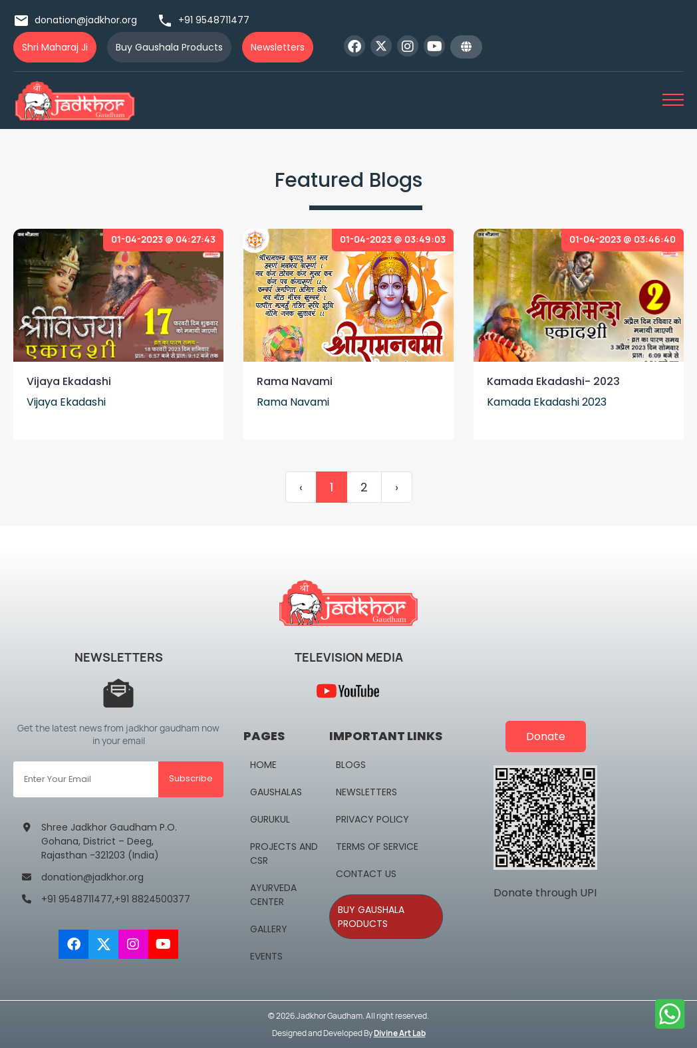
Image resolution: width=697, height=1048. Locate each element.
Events (266, 956)
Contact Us (366, 873)
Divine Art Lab (400, 1033)
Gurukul (270, 819)
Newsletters (278, 47)
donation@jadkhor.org (75, 20)
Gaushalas (276, 792)
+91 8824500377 (152, 899)
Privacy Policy (372, 819)
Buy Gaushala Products (169, 47)
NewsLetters (366, 792)
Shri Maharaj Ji (55, 47)
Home (263, 764)
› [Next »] (396, 487)
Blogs (351, 764)
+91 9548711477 (203, 20)
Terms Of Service (377, 846)
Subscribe (191, 778)
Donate (545, 736)
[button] (466, 47)
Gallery (268, 929)
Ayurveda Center (273, 894)
